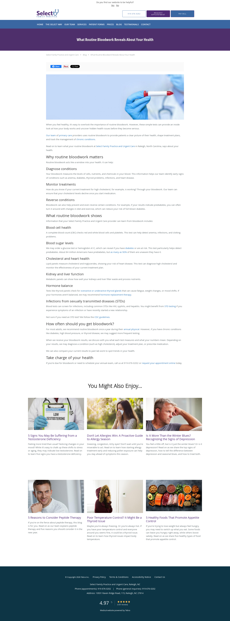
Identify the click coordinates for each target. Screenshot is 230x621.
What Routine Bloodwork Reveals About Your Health (113, 54)
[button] (158, 13)
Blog (85, 54)
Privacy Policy (99, 577)
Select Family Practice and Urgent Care (62, 54)
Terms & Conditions (118, 577)
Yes (112, 5)
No (117, 5)
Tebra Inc (85, 577)
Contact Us (159, 577)
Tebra (127, 610)
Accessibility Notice (141, 577)
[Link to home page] (43, 14)
